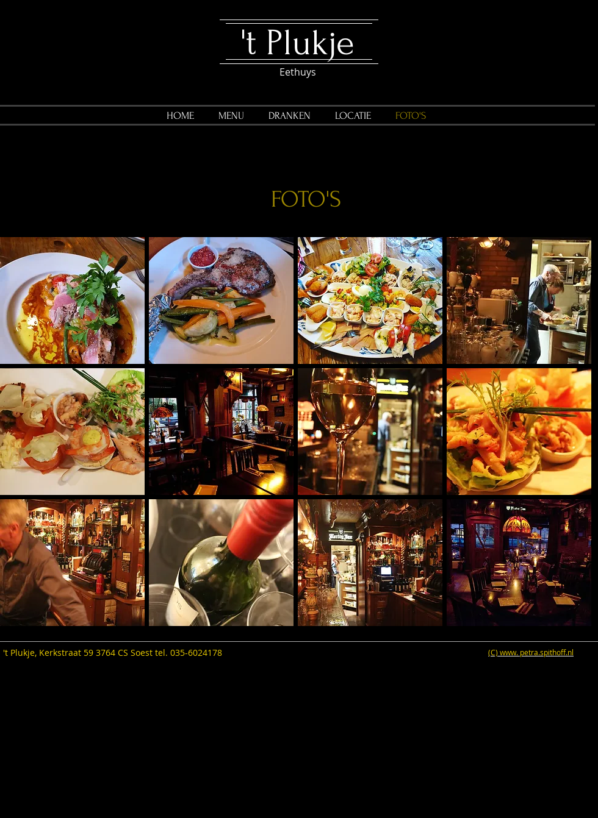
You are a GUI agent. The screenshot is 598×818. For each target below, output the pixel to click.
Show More (296, 635)
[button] (72, 300)
